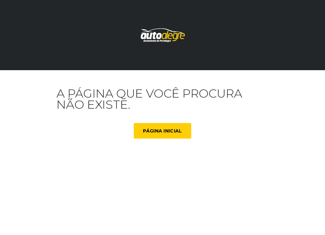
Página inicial (162, 131)
